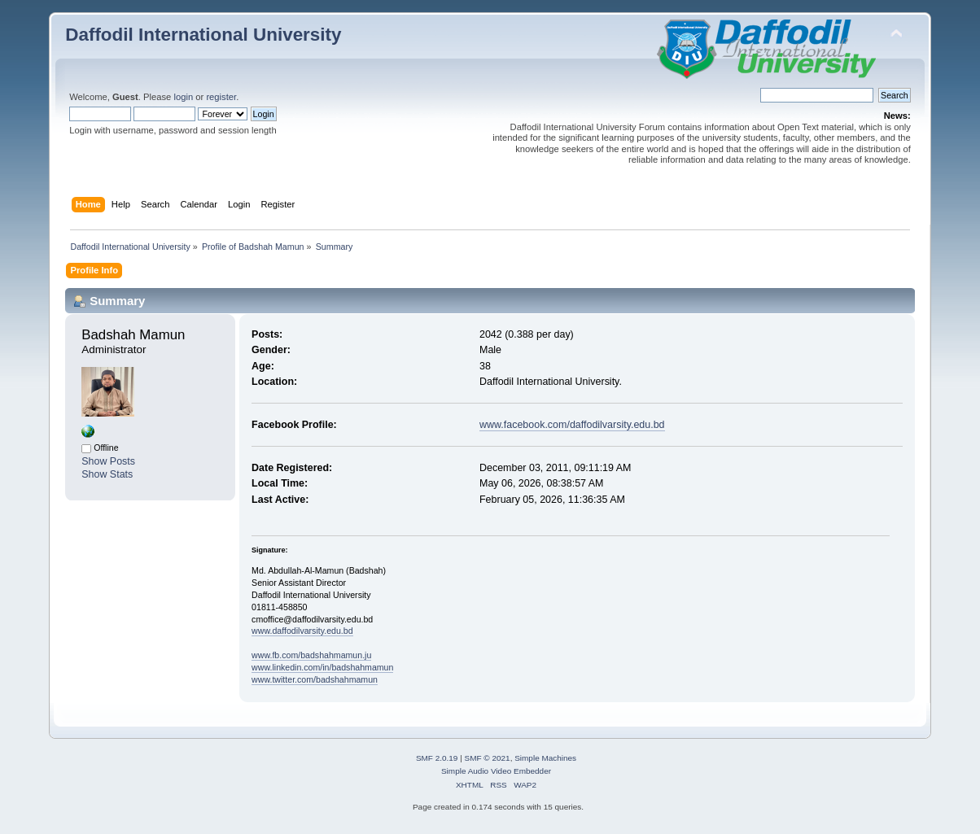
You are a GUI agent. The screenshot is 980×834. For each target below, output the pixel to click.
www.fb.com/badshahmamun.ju (311, 655)
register (221, 97)
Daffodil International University (203, 34)
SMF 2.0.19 (437, 757)
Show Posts (108, 461)
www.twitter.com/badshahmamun (315, 679)
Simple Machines (545, 757)
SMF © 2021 (487, 757)
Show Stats (107, 474)
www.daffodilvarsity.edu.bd (302, 630)
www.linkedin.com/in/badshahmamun (322, 667)
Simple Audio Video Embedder (496, 770)
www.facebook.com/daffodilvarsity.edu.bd (572, 424)
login (183, 97)
